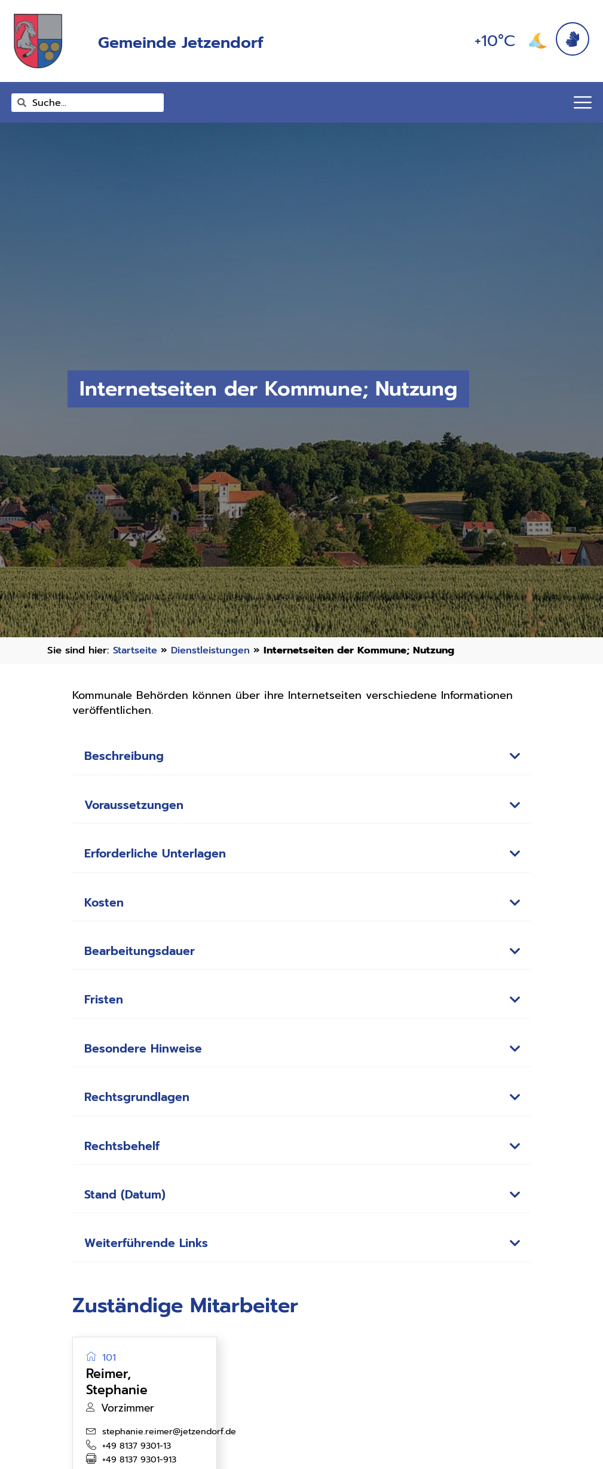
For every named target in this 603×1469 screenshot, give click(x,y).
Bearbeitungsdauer (144, 955)
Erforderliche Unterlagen (160, 855)
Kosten (105, 905)
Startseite (136, 650)
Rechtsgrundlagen (140, 1104)
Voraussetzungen (137, 806)
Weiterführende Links (151, 1253)
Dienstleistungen (214, 650)
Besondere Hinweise (148, 1054)
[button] (301, 757)
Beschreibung (126, 756)
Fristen (105, 1004)
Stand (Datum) (127, 1203)
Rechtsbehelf (124, 1153)
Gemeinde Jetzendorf (202, 41)
